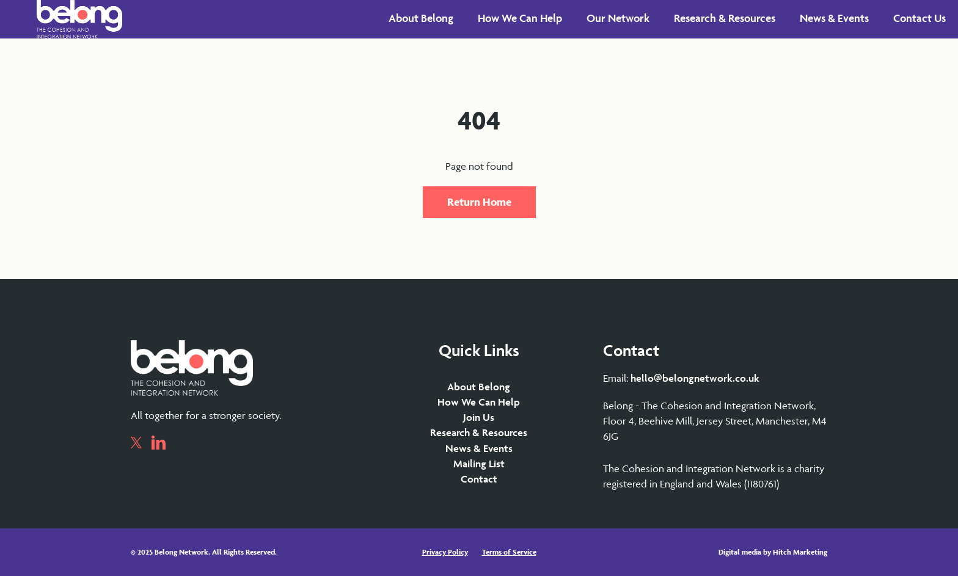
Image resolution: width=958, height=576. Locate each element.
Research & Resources (478, 432)
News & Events (479, 448)
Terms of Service (509, 551)
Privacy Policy (445, 551)
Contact (479, 479)
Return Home (479, 202)
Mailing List (479, 464)
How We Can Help (478, 402)
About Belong (478, 387)
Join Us (478, 417)
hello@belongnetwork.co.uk (695, 378)
